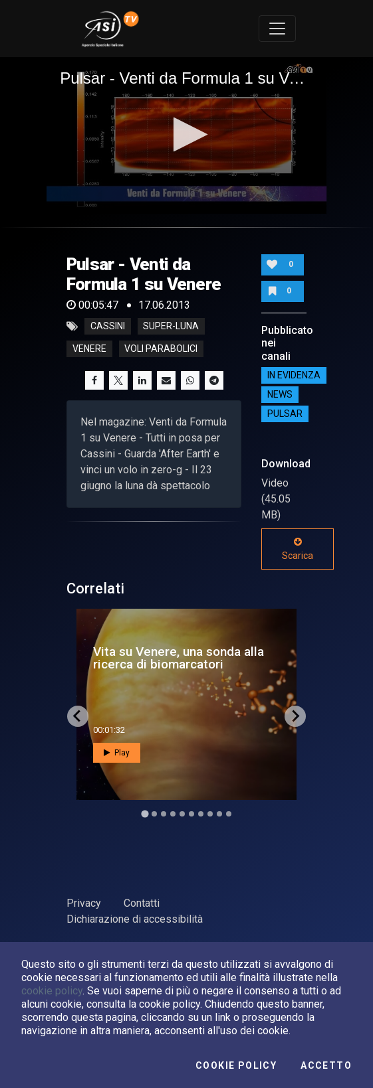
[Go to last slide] (77, 716)
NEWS (280, 395)
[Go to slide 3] (163, 813)
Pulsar (285, 414)
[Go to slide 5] (182, 813)
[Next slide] (295, 716)
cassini (107, 326)
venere (89, 349)
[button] (186, 134)
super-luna (171, 326)
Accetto (326, 1065)
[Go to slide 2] (154, 813)
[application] (186, 135)
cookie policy (51, 990)
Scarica (297, 549)
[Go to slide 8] (210, 813)
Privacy (83, 903)
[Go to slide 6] (191, 813)
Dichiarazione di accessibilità (134, 919)
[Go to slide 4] (173, 813)
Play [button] (117, 752)
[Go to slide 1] (144, 813)
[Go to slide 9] (219, 813)
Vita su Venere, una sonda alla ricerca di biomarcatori (178, 658)
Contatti (142, 903)
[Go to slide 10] (228, 813)
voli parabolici (160, 349)
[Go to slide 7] (200, 813)
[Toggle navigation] (277, 28)
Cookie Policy (236, 1065)
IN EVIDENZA (293, 375)
